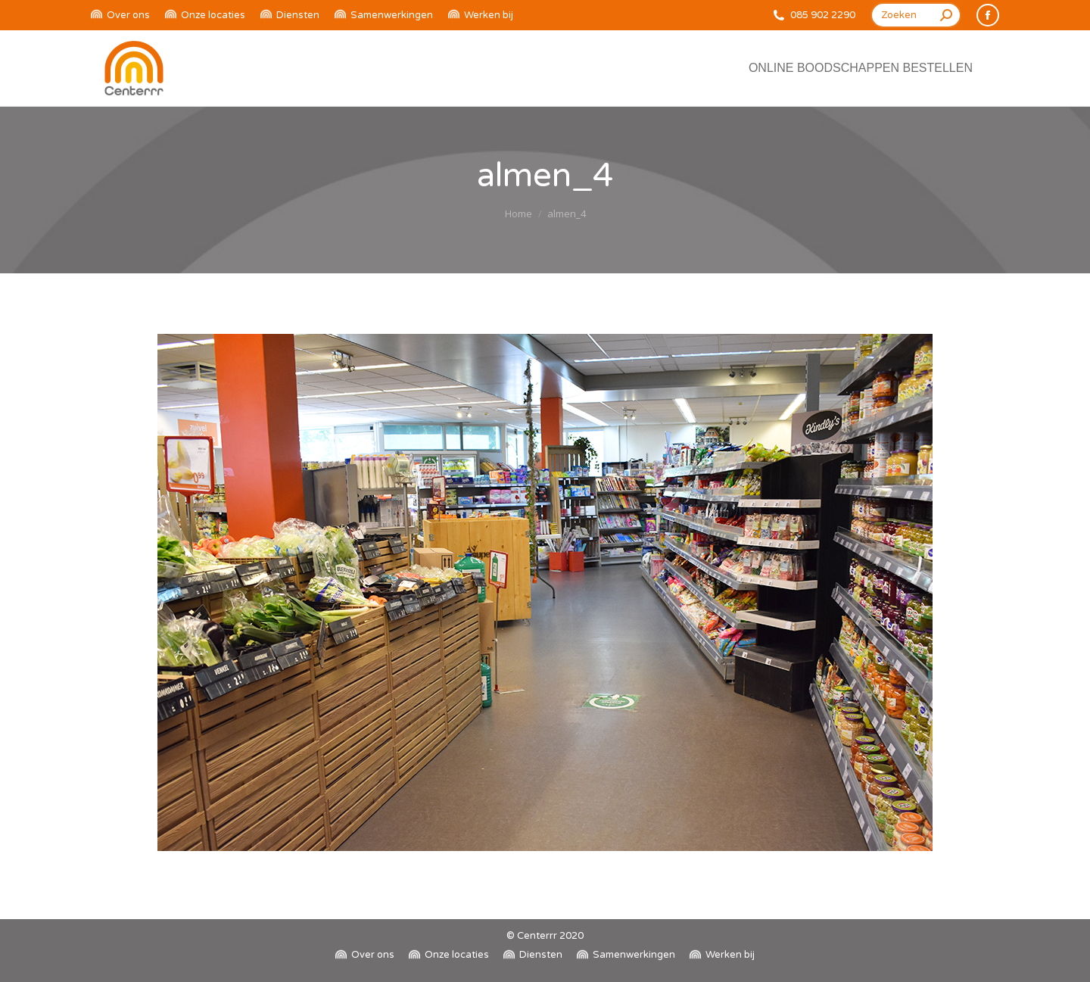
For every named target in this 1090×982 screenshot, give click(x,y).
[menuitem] (120, 15)
